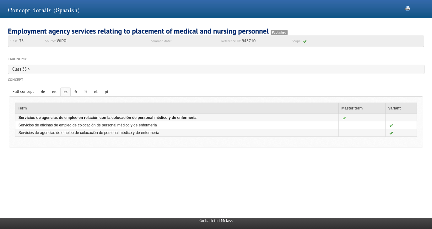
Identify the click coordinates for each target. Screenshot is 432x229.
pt (106, 91)
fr (75, 91)
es (66, 91)
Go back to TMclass (216, 220)
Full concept (23, 91)
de (43, 91)
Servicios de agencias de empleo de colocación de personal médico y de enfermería (89, 132)
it (85, 91)
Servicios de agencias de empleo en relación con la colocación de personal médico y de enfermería (108, 117)
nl (96, 91)
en (54, 91)
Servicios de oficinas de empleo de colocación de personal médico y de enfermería (88, 125)
